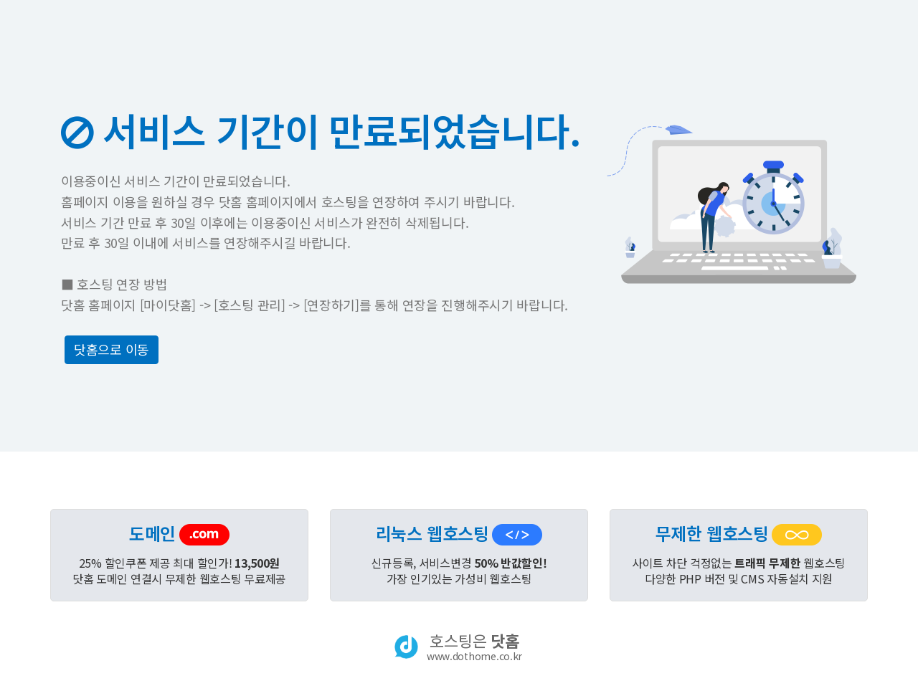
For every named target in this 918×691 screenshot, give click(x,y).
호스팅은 (474, 646)
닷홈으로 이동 (111, 349)
